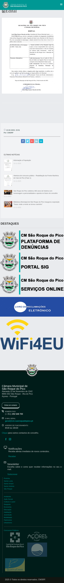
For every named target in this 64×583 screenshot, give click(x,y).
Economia (7, 507)
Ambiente (7, 496)
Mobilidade (8, 517)
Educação (7, 510)
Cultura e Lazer (9, 502)
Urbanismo (8, 523)
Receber (12, 456)
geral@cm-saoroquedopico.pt (19, 421)
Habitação (7, 512)
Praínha (7, 478)
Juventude (8, 515)
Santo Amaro (9, 484)
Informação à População (22, 160)
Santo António (9, 486)
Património (8, 520)
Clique (4, 433)
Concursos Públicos (11, 530)
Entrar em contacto (10, 405)
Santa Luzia (8, 481)
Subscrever (12, 474)
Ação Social (8, 499)
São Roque (8, 489)
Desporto (7, 504)
